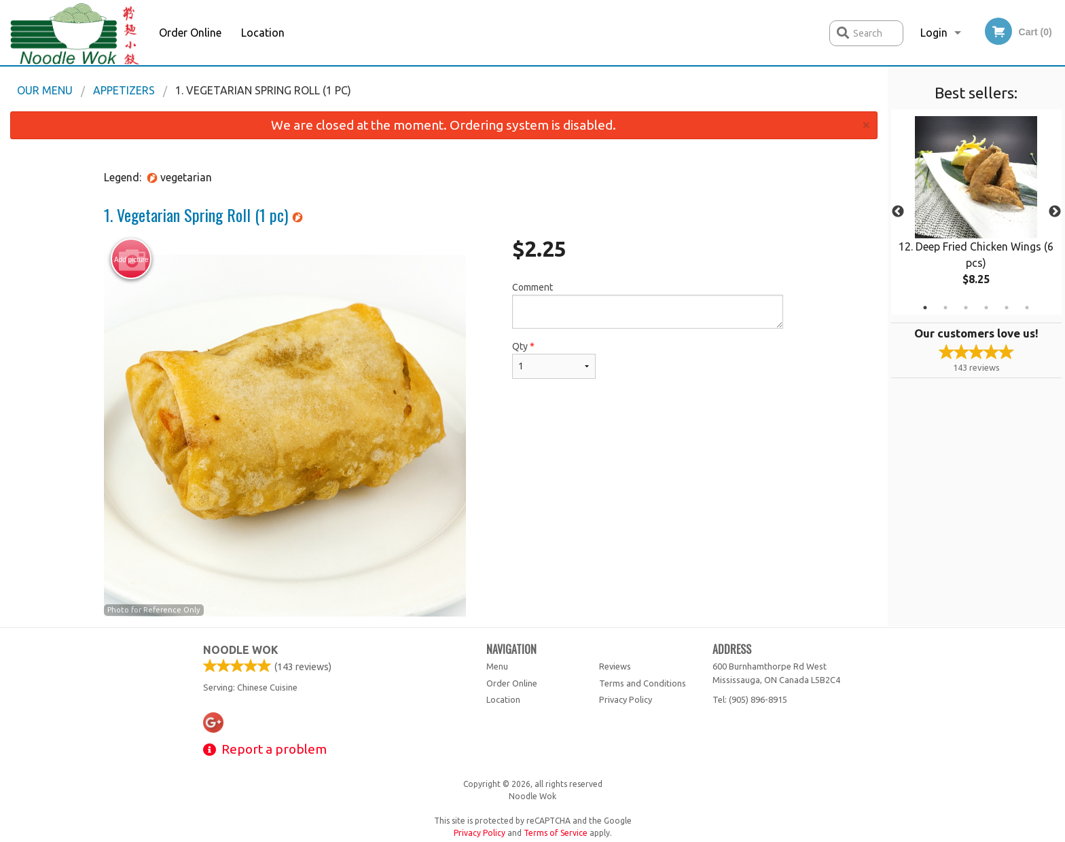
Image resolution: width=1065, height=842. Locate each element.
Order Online (190, 32)
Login (933, 32)
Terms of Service (556, 832)
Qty (553, 360)
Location (263, 32)
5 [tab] (1006, 307)
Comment (647, 305)
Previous (898, 212)
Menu (497, 666)
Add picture (131, 259)
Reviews (615, 666)
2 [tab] (945, 307)
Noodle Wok (240, 650)
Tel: (749, 699)
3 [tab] (966, 307)
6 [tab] (1027, 307)
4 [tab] (986, 307)
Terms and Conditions (642, 683)
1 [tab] (925, 307)
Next (1055, 212)
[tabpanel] (976, 212)
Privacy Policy (625, 699)
